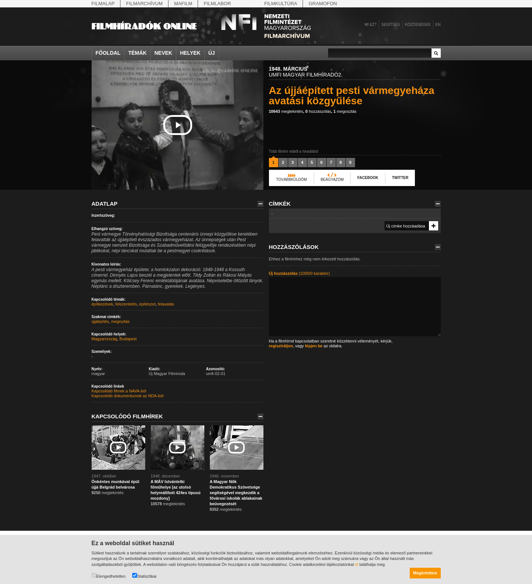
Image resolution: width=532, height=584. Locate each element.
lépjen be (314, 346)
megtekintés (286, 111)
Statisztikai (144, 575)
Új (211, 53)
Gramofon (322, 3)
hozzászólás (318, 111)
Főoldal (108, 53)
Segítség (390, 25)
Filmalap (103, 3)
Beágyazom (332, 180)
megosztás (344, 111)
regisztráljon (281, 346)
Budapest (127, 339)
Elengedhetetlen (109, 575)
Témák (137, 53)
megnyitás (120, 321)
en (438, 25)
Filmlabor (217, 3)
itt (356, 564)
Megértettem (425, 573)
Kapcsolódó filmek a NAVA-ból (119, 391)
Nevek (163, 53)
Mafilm (183, 3)
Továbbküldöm (291, 180)
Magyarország (104, 339)
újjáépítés (100, 321)
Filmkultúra (280, 3)
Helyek (190, 53)
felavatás (166, 304)
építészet (147, 304)
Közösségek (417, 25)
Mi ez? (370, 25)
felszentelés (126, 304)
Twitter (400, 178)
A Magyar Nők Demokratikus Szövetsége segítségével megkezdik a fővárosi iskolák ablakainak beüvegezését (236, 492)
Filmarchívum (144, 3)
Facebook (367, 178)
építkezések (102, 304)
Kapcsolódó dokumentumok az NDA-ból (128, 396)
